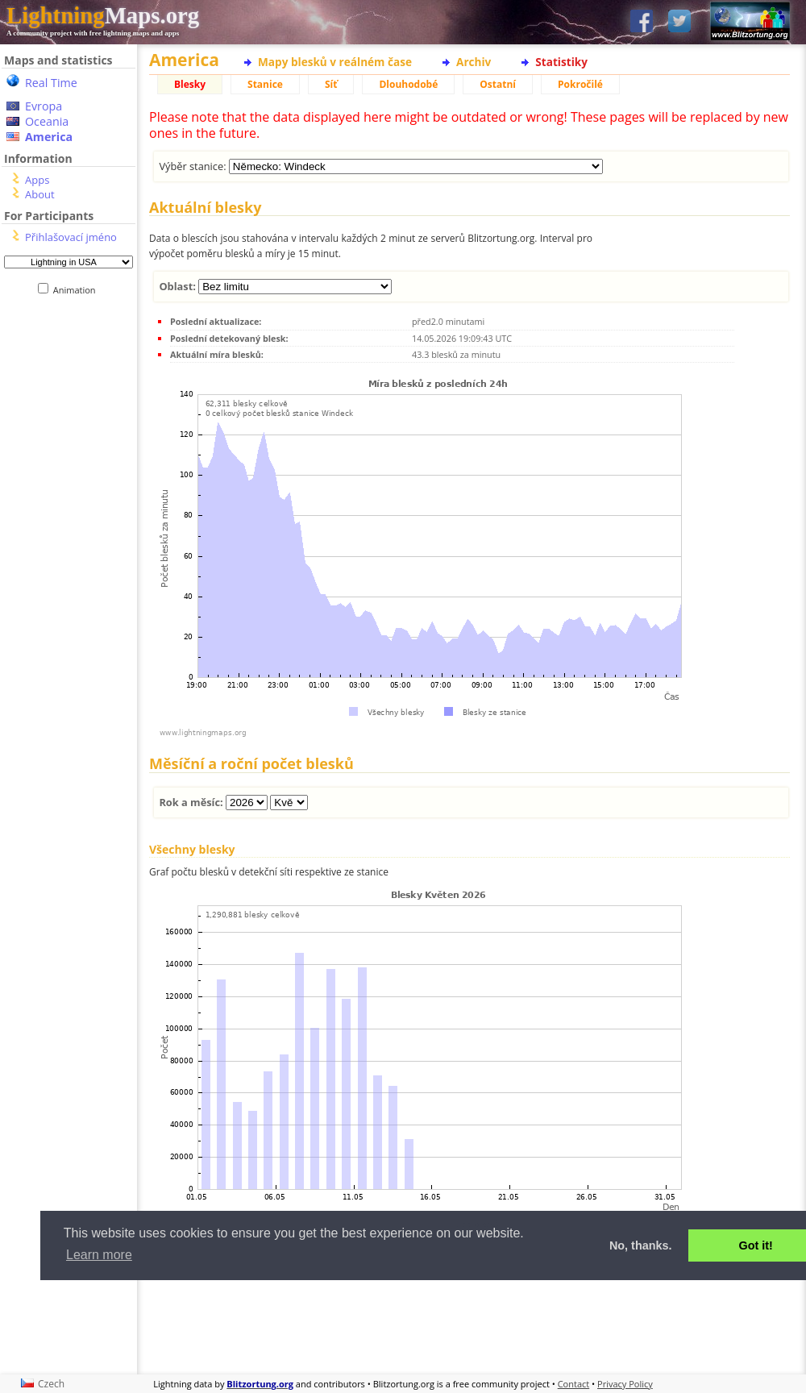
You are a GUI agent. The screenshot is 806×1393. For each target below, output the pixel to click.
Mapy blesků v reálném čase (335, 61)
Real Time (51, 82)
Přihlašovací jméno (71, 237)
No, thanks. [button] (640, 1245)
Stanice (265, 84)
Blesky (190, 84)
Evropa (43, 106)
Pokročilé (580, 84)
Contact (574, 1384)
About (40, 194)
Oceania (47, 121)
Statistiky (561, 61)
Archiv (473, 61)
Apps (37, 180)
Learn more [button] (99, 1255)
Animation (77, 290)
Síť (331, 84)
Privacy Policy (625, 1384)
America (49, 136)
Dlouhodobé (408, 84)
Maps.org (102, 15)
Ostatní (498, 84)
